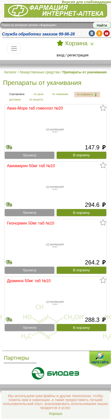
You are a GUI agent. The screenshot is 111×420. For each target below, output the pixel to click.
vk (92, 33)
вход (61, 55)
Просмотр (29, 155)
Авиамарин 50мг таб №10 (31, 165)
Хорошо (55, 414)
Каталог (10, 72)
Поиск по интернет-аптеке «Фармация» (29, 25)
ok (99, 33)
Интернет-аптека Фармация (55, 10)
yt (107, 33)
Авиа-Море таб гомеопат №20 (35, 108)
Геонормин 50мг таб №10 (30, 223)
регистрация (78, 55)
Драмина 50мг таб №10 (29, 280)
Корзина (76, 43)
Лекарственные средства (40, 72)
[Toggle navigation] (14, 48)
